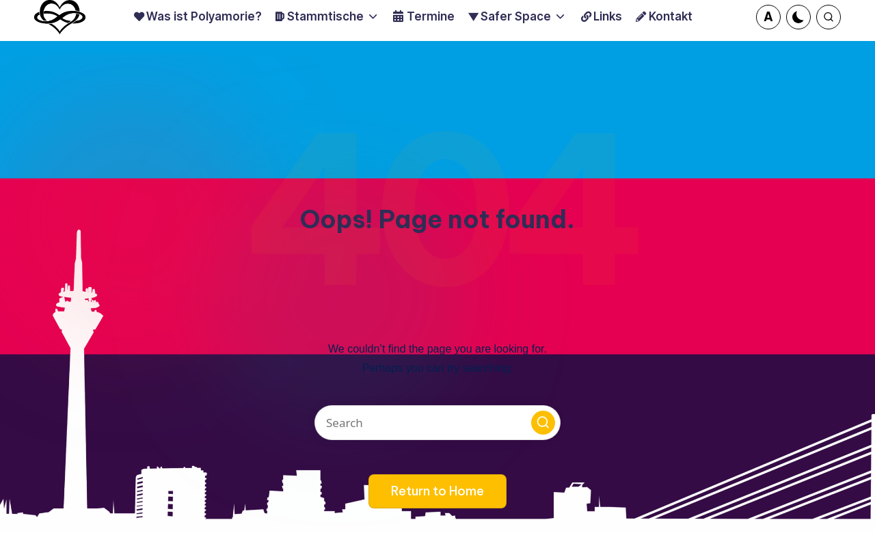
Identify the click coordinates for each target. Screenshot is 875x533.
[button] (768, 17)
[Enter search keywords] (437, 422)
